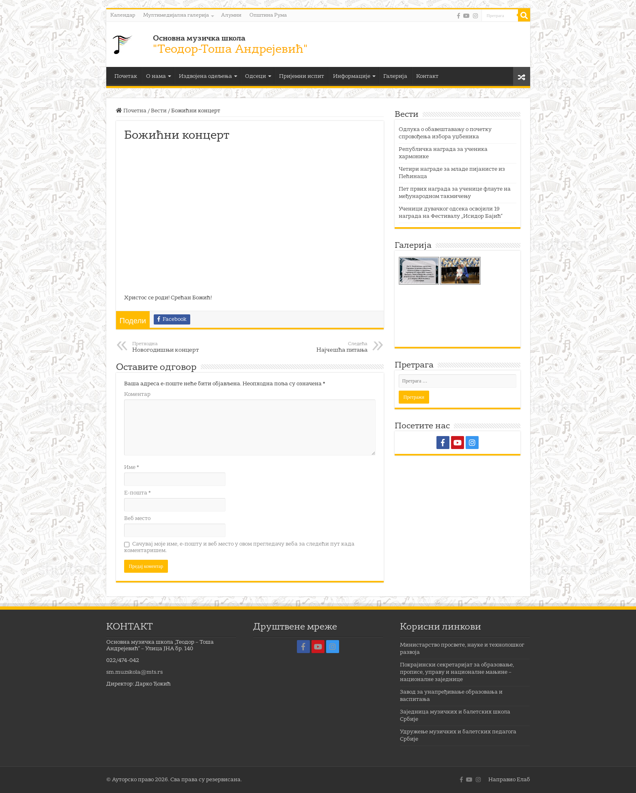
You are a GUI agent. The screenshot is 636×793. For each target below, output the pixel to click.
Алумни (231, 15)
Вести (159, 111)
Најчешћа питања (325, 347)
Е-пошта (137, 493)
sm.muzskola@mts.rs (134, 672)
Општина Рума (268, 15)
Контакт (427, 76)
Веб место (137, 518)
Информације (351, 76)
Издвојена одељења (205, 76)
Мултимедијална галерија (176, 15)
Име (131, 467)
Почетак (125, 76)
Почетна (131, 111)
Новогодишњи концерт (173, 347)
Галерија (395, 76)
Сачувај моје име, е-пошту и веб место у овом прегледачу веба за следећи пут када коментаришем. (239, 547)
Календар (122, 15)
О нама (156, 76)
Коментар (137, 394)
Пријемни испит (301, 76)
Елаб (523, 779)
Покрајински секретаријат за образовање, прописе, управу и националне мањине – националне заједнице (457, 672)
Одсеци (255, 76)
